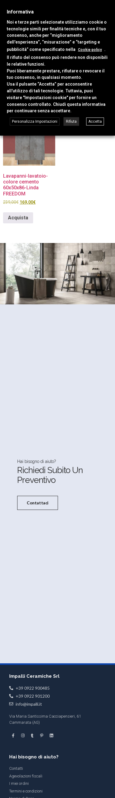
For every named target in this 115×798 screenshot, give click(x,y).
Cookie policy (90, 50)
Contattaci (37, 502)
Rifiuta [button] (71, 121)
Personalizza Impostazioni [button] (34, 121)
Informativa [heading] (20, 12)
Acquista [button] (18, 218)
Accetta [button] (95, 121)
